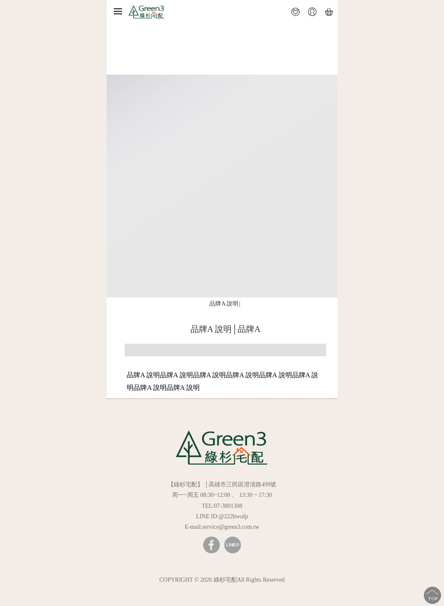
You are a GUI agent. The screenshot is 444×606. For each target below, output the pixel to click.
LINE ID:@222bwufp (222, 516)
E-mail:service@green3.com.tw (222, 527)
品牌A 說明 (223, 303)
